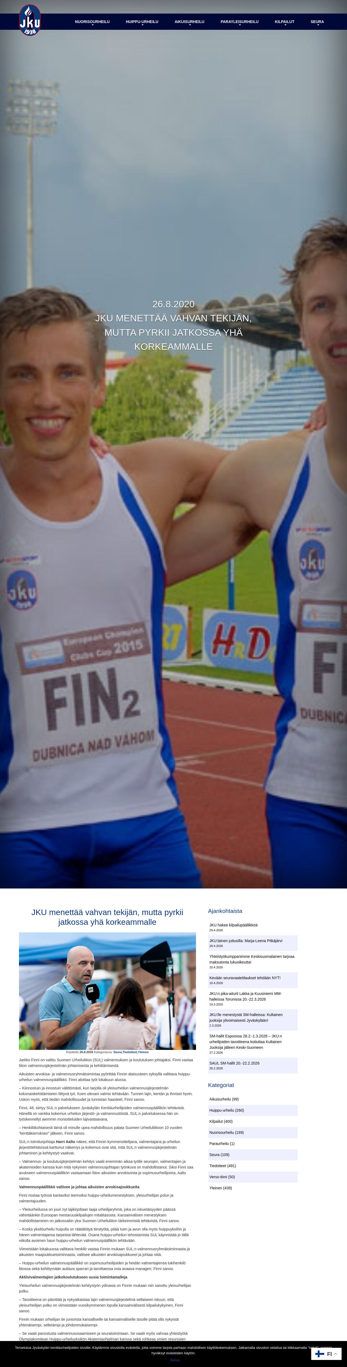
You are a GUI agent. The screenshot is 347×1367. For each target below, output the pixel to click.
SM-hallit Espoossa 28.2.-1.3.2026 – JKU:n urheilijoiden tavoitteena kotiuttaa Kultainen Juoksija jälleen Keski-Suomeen (246, 1042)
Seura (317, 22)
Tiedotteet (130, 1052)
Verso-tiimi (218, 1177)
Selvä (174, 1360)
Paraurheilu (219, 1143)
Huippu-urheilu (142, 22)
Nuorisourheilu (92, 22)
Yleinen (143, 1052)
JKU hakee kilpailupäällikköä (234, 925)
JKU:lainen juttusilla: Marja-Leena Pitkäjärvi (246, 941)
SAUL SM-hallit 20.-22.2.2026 (235, 1063)
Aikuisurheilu (189, 22)
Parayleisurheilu (240, 22)
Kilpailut (284, 22)
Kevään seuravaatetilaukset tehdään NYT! (245, 978)
